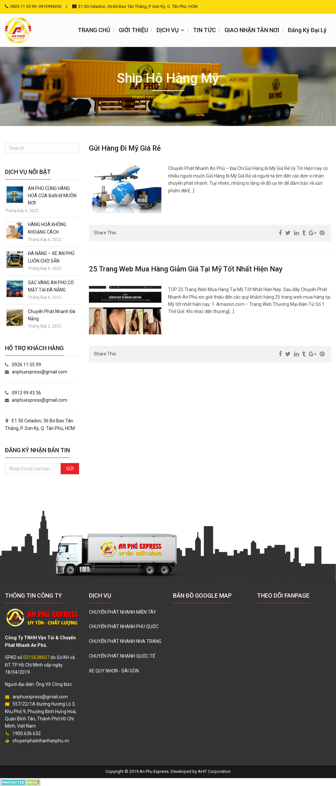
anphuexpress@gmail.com (39, 371)
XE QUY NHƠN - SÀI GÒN (114, 670)
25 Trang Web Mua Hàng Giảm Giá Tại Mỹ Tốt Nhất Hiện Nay (186, 269)
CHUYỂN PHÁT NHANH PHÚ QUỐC (123, 626)
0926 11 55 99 (26, 364)
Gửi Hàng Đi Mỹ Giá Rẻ (125, 148)
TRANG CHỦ (143, 97)
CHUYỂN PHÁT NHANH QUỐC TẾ (122, 656)
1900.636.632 (26, 733)
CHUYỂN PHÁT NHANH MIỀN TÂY (122, 612)
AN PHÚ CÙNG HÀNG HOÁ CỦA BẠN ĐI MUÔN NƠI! (52, 196)
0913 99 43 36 (26, 392)
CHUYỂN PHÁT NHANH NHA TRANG (125, 641)
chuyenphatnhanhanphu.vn (40, 740)
